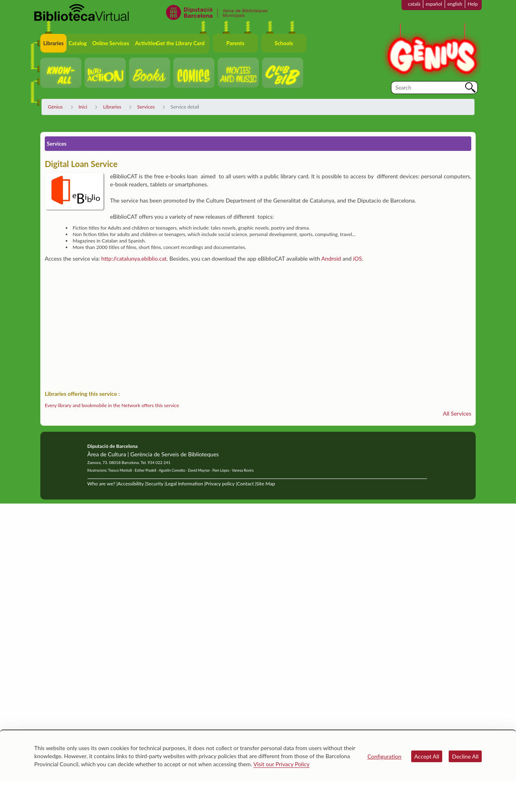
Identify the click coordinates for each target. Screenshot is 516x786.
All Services (457, 413)
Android (331, 258)
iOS (357, 258)
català (414, 4)
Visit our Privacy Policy (282, 764)
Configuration (384, 756)
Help (473, 4)
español (434, 4)
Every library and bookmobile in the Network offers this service (112, 405)
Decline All (465, 756)
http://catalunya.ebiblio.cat (133, 258)
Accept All (426, 756)
